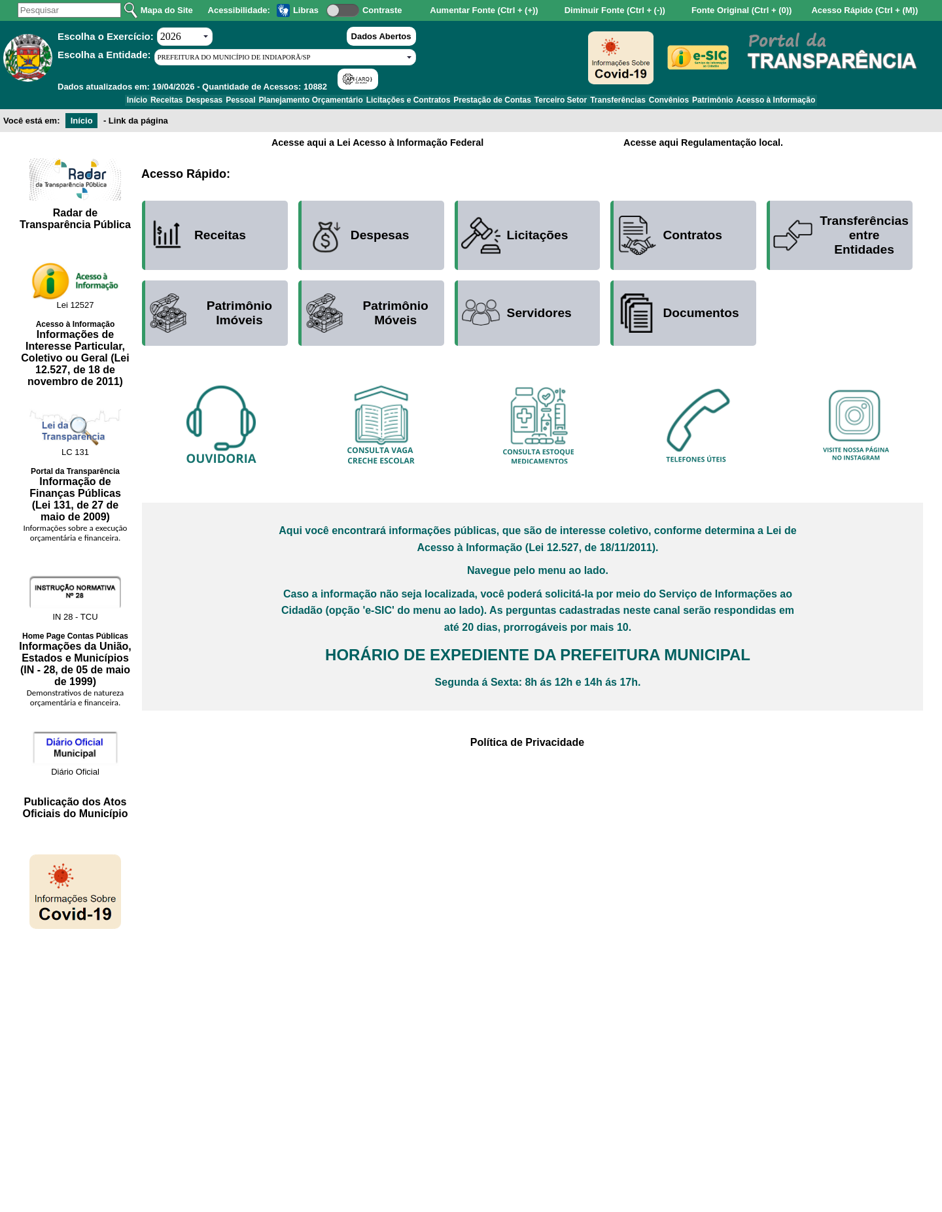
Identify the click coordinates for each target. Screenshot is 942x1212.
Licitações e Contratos (403, 102)
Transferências (641, 102)
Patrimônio (755, 102)
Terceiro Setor (575, 102)
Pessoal (217, 102)
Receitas (124, 102)
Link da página (138, 125)
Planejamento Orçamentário (297, 102)
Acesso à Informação (827, 102)
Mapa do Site (167, 10)
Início (85, 102)
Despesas (171, 102)
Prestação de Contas (497, 102)
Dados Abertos (381, 36)
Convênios (702, 102)
